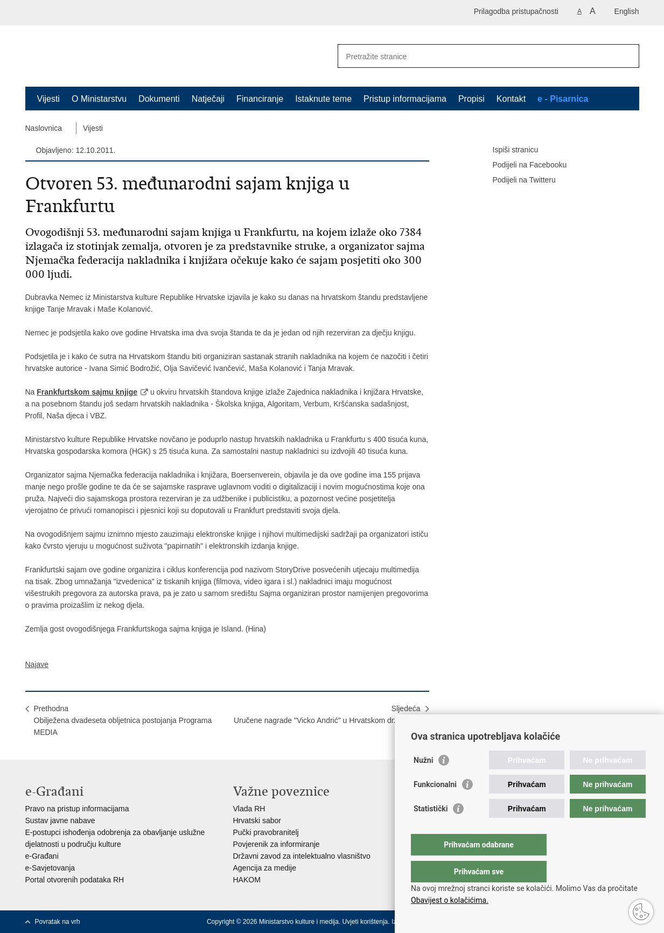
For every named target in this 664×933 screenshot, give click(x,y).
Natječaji (208, 98)
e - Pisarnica (562, 98)
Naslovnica (43, 128)
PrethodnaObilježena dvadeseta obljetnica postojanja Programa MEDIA (123, 720)
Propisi (471, 98)
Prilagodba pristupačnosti (516, 11)
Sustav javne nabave (60, 820)
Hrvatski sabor (257, 820)
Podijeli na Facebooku (522, 165)
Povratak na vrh (57, 921)
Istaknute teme (323, 98)
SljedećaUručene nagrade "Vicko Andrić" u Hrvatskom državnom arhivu (327, 720)
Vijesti (48, 98)
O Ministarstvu (99, 98)
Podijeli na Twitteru (517, 180)
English (626, 11)
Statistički (431, 830)
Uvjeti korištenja (365, 921)
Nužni (423, 781)
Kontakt (511, 98)
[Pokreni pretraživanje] (627, 56)
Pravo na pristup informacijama (77, 808)
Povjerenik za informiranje (276, 844)
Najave (37, 664)
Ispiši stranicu (508, 150)
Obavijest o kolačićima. (449, 900)
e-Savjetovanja (50, 868)
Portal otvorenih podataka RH (74, 879)
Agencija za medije (265, 868)
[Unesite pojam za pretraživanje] (477, 56)
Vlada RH (249, 808)
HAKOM (247, 879)
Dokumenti (158, 98)
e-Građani (42, 856)
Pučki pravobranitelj (266, 832)
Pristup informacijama (405, 98)
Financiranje (259, 98)
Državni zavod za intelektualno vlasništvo (302, 856)
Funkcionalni (435, 806)
